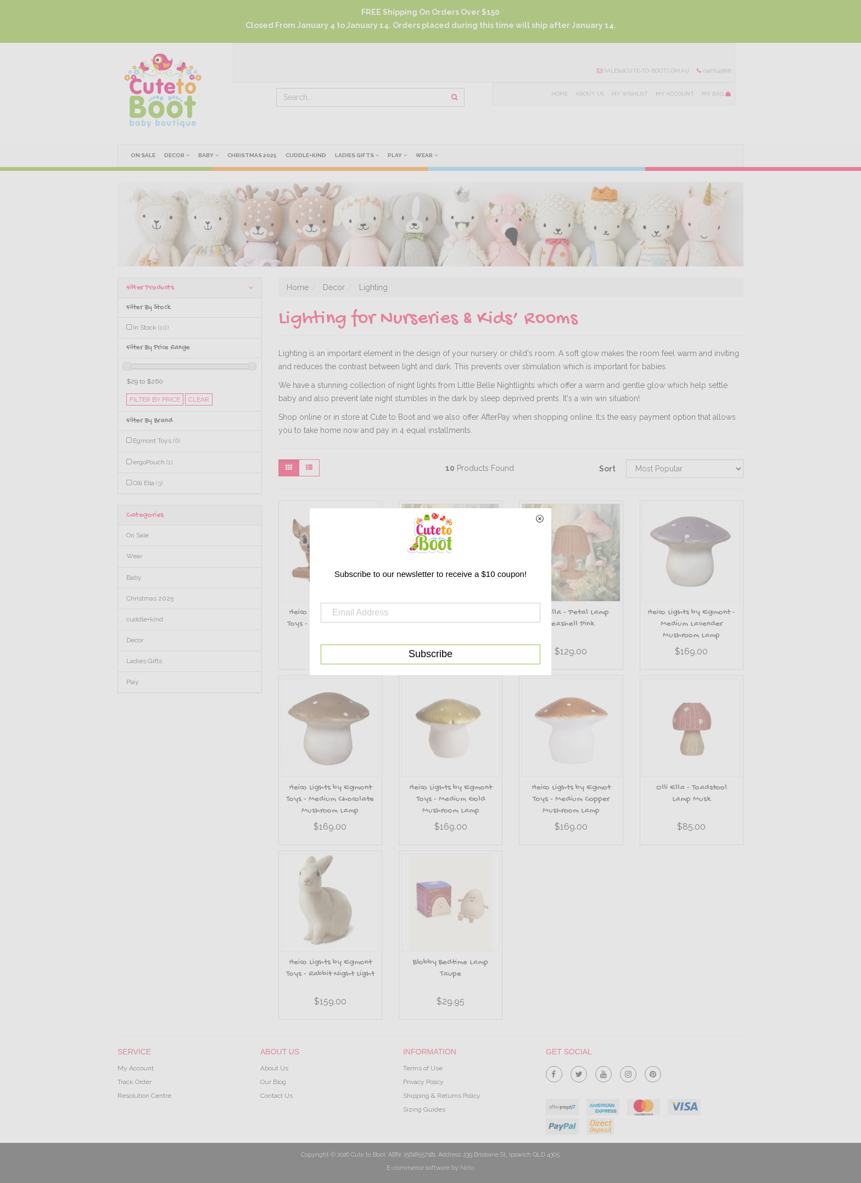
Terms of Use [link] (423, 1068)
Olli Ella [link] (148, 483)
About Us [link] (274, 1068)
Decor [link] (134, 640)
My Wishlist (629, 94)
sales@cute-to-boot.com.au (643, 71)
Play (398, 155)
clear (198, 399)
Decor (176, 155)
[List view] (309, 467)
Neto (467, 1167)
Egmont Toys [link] (156, 441)
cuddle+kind (306, 155)
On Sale (143, 155)
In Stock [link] (151, 327)
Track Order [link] (135, 1082)
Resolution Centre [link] (144, 1095)
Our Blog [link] (273, 1082)
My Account (675, 94)
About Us (588, 94)
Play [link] (132, 682)
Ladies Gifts (358, 155)
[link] (554, 1072)
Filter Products (189, 288)
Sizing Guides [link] (424, 1109)
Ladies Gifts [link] (144, 661)
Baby (209, 155)
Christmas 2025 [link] (150, 598)
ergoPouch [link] (152, 462)
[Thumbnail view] (288, 467)
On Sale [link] (137, 535)
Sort (607, 468)
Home (558, 94)
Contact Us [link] (276, 1095)
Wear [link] (134, 556)
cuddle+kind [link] (144, 619)
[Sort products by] (684, 468)
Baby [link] (134, 577)
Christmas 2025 (252, 155)
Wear (428, 155)
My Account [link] (136, 1068)
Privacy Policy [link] (423, 1082)
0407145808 (714, 71)
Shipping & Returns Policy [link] (441, 1095)
